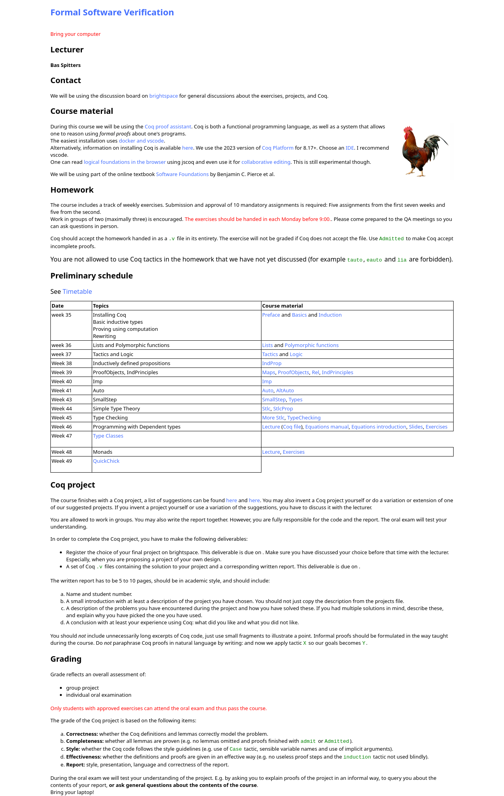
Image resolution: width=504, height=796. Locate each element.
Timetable (77, 290)
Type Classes (108, 434)
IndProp (272, 362)
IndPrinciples (338, 371)
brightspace (163, 95)
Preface (271, 313)
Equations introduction (378, 425)
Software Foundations (182, 174)
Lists (267, 344)
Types (295, 398)
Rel (315, 371)
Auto (268, 389)
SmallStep (274, 398)
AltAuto (285, 389)
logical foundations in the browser (125, 161)
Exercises (437, 425)
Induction (330, 313)
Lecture (271, 425)
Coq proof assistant (168, 126)
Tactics (270, 353)
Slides (416, 425)
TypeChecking (304, 416)
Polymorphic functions (312, 344)
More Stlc (273, 416)
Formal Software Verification (112, 12)
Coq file (292, 425)
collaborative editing (266, 161)
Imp (267, 380)
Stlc (266, 407)
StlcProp (283, 407)
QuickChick (106, 460)
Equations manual (326, 425)
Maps (268, 371)
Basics (299, 313)
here (187, 147)
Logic (296, 353)
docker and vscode (141, 140)
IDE (350, 147)
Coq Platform (278, 147)
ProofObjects (293, 371)
